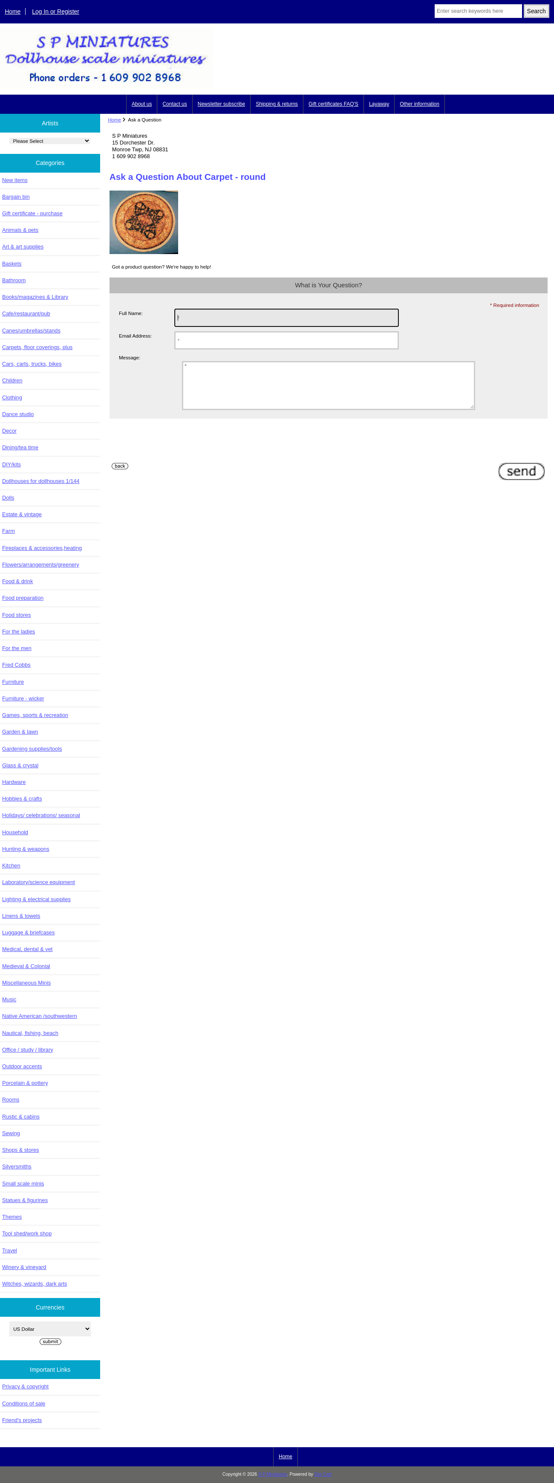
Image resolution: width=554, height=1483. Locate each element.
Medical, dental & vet (27, 949)
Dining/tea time (20, 447)
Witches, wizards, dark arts (34, 1284)
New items (15, 180)
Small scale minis (23, 1183)
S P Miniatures (272, 1474)
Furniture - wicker (23, 698)
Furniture (13, 682)
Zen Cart (323, 1474)
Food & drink (17, 581)
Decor (9, 431)
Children (12, 380)
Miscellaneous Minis (26, 983)
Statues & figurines (25, 1200)
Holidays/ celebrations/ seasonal (41, 815)
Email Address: (135, 335)
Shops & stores (20, 1150)
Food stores (16, 615)
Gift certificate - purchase (32, 213)
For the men (17, 648)
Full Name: (131, 313)
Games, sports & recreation (35, 715)
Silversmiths (17, 1166)
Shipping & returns (277, 104)
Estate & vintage (22, 514)
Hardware (14, 782)
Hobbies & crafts (22, 798)
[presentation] (174, 452)
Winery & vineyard (24, 1267)
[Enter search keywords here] (478, 11)
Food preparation (22, 598)
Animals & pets (20, 230)
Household (15, 832)
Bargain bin (16, 197)
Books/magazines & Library (35, 297)
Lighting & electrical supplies (36, 899)
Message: (129, 357)
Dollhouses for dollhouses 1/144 (40, 481)
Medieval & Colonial (26, 966)
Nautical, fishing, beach (30, 1033)
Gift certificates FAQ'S (333, 104)
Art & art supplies (22, 246)
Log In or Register (55, 11)
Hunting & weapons (25, 849)
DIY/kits (11, 464)
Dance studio (18, 414)
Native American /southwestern (39, 1016)
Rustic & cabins (21, 1116)
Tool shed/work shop (27, 1233)
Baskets (11, 263)
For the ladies (18, 631)
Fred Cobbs (16, 665)
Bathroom (14, 280)
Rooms (10, 1099)
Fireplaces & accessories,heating (42, 548)
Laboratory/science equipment (38, 882)
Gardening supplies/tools (32, 749)
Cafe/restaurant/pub (26, 313)
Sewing (11, 1133)
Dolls (8, 497)
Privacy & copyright (25, 1386)
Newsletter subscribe (221, 104)
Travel (9, 1250)
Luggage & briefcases (28, 932)
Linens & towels (21, 916)
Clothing (12, 397)
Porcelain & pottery (25, 1083)
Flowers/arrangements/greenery (40, 564)
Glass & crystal (20, 765)
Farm (8, 531)
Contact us (174, 104)
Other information (419, 104)
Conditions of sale (23, 1403)
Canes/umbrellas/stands (31, 330)
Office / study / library (27, 1049)
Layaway (379, 104)
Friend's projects (22, 1420)
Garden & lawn (20, 731)
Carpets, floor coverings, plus (37, 347)
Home (12, 11)
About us (142, 104)
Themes (12, 1217)
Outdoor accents (22, 1066)
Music (9, 999)
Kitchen (11, 865)
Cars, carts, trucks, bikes (32, 364)
